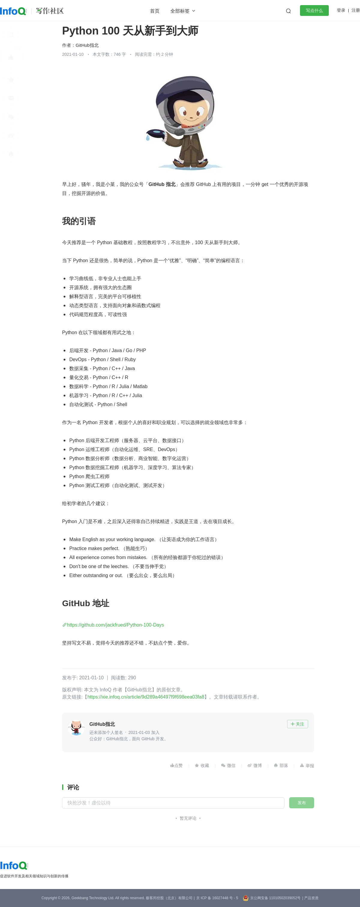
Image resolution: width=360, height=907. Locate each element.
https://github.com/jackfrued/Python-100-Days (115, 624)
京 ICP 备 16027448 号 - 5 (217, 898)
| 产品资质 (310, 898)
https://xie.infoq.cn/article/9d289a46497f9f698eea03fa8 (145, 696)
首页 (155, 10)
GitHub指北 (87, 45)
